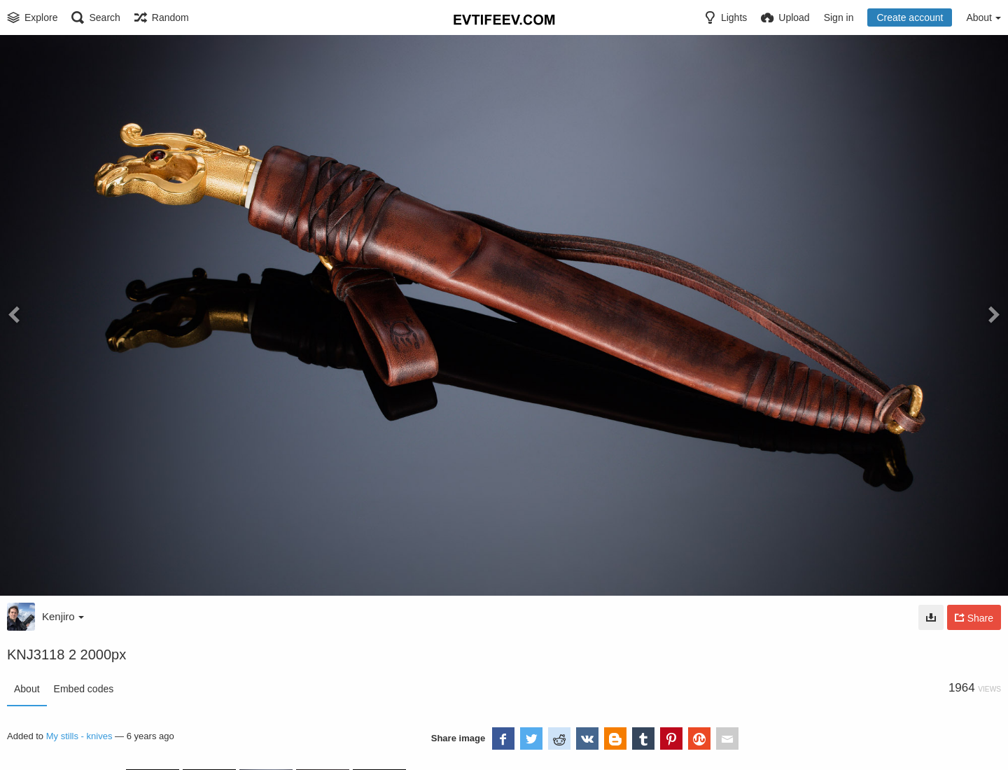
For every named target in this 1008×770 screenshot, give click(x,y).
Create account (909, 17)
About (27, 688)
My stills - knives (79, 736)
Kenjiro (63, 616)
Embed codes (84, 688)
